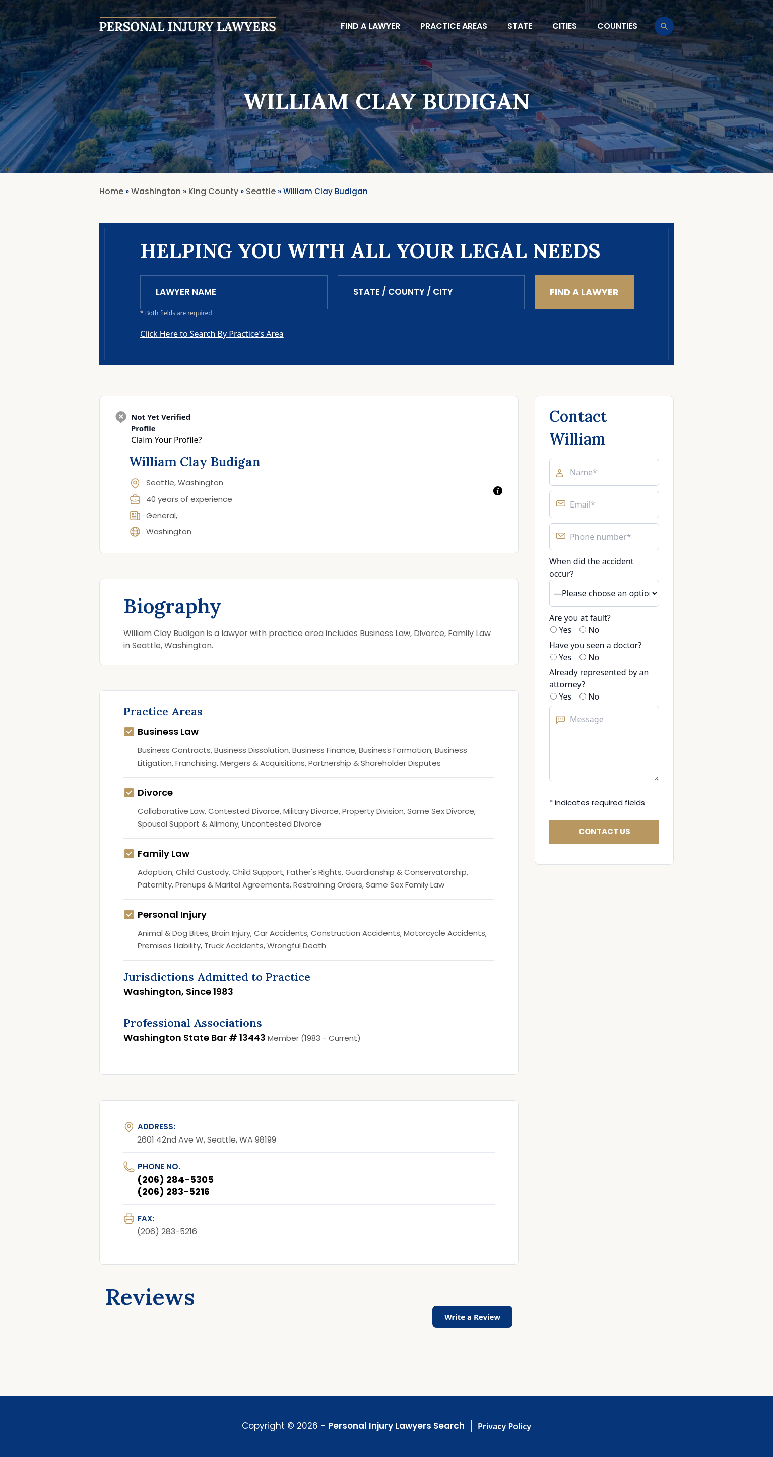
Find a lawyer (370, 26)
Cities (564, 26)
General (161, 515)
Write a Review (472, 1317)
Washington (168, 531)
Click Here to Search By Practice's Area (212, 333)
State (519, 26)
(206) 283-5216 (173, 1191)
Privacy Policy (504, 1426)
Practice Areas (453, 26)
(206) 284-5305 (175, 1179)
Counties (617, 26)
